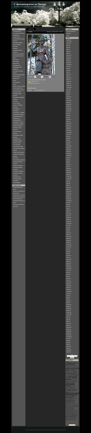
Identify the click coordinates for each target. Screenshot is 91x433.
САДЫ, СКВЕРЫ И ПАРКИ (18, 146)
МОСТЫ (14, 80)
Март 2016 (68, 189)
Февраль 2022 (68, 55)
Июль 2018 (68, 136)
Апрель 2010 (68, 323)
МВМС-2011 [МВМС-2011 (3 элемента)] (68, 387)
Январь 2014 (68, 238)
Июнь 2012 (68, 274)
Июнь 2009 (68, 342)
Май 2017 (68, 162)
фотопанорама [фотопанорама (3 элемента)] (70, 419)
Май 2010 (68, 321)
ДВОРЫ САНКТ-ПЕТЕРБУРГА (18, 54)
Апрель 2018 (68, 142)
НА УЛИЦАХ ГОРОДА (17, 91)
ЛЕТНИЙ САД (15, 69)
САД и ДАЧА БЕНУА (16, 144)
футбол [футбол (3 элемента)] (75, 419)
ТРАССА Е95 (15, 163)
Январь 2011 (68, 306)
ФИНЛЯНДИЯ (15, 180)
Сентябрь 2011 (68, 291)
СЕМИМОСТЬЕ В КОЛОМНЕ (18, 152)
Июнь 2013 (68, 251)
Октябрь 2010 (68, 312)
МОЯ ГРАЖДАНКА (16, 82)
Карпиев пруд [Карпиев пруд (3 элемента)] (68, 381)
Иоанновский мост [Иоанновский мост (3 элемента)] (74, 379)
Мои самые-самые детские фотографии (23, 25)
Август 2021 (68, 66)
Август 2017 (68, 157)
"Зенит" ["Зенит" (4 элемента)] (67, 361)
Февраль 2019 (68, 123)
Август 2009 (68, 338)
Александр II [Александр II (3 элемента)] (68, 367)
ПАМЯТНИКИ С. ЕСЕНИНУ (18, 122)
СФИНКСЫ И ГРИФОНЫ (17, 161)
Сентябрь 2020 (68, 87)
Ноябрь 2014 (68, 219)
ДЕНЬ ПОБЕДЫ (16, 61)
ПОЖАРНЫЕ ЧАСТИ (17, 139)
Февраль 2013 (68, 259)
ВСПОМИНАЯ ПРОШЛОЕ (18, 42)
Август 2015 (68, 202)
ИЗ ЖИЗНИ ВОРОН (16, 65)
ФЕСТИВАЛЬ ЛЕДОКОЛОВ (18, 171)
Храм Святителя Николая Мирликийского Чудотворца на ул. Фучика (19, 200)
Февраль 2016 (68, 191)
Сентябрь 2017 (68, 155)
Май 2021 (68, 72)
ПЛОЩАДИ (15, 137)
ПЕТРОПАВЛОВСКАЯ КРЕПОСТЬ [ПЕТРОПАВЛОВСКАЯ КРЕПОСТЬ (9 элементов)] (77, 394)
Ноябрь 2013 (68, 242)
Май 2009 (68, 344)
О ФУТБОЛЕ (15, 101)
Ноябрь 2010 (68, 310)
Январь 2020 (68, 102)
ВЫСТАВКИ (15, 46)
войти (33, 90)
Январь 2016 (68, 193)
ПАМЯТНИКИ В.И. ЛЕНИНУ (18, 114)
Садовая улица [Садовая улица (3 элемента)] (68, 396)
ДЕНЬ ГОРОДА (16, 59)
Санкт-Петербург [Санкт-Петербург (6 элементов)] (71, 397)
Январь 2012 (68, 283)
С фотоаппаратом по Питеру (30, 4)
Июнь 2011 (68, 297)
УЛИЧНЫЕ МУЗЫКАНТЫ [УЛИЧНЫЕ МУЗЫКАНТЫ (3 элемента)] (70, 402)
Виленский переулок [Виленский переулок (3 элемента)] (69, 374)
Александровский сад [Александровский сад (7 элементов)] (73, 369)
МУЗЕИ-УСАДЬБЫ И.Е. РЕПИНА (19, 86)
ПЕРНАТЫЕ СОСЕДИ (17, 127)
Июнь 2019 (68, 115)
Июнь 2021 (68, 70)
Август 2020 (68, 89)
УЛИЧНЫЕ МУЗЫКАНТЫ (18, 165)
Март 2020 (68, 98)
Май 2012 (68, 276)
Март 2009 (68, 348)
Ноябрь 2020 (68, 83)
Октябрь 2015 (68, 198)
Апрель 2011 (68, 300)
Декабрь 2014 (68, 217)
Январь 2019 (68, 125)
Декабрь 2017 (68, 149)
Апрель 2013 (68, 255)
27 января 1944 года (16, 37)
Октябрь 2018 (68, 130)
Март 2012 (68, 280)
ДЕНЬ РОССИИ (16, 63)
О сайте (38, 25)
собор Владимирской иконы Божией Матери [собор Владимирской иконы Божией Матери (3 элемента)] (72, 418)
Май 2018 (68, 140)
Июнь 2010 (68, 319)
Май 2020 (68, 94)
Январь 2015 (68, 215)
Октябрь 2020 (68, 85)
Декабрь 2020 (68, 81)
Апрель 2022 (68, 51)
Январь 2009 (68, 351)
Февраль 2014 (68, 236)
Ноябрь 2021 (68, 60)
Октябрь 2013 (68, 244)
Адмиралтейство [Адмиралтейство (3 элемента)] (74, 365)
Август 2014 (68, 225)
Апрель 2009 (68, 346)
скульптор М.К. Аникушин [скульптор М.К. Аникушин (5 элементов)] (72, 415)
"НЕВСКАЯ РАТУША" (17, 31)
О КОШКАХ (15, 99)
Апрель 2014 (68, 232)
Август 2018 (68, 134)
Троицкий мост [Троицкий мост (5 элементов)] (70, 401)
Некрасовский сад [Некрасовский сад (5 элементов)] (71, 391)
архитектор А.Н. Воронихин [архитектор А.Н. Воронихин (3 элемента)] (70, 403)
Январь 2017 (68, 170)
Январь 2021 (68, 79)
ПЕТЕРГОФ (15, 129)
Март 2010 (68, 325)
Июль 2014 (68, 227)
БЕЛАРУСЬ (15, 40)
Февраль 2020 (68, 100)
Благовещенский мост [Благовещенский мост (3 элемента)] (69, 371)
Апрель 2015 (68, 210)
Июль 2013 (68, 249)
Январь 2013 (68, 261)
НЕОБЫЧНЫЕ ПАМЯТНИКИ (18, 97)
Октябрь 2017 (68, 153)
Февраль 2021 (68, 77)
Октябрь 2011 (68, 289)
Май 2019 (68, 117)
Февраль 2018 (68, 145)
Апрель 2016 (68, 187)
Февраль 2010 (68, 327)
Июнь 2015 (68, 206)
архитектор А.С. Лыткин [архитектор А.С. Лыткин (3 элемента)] (70, 404)
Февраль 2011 (68, 304)
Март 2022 (68, 53)
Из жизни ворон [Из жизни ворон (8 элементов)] (71, 379)
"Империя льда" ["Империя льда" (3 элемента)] (68, 365)
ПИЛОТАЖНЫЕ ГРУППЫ (18, 135)
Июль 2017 (68, 159)
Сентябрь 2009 (68, 336)
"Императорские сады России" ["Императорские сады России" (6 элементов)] (71, 363)
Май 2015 (68, 208)
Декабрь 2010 (68, 308)
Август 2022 (68, 43)
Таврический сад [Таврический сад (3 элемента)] (72, 399)
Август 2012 (68, 270)
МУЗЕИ (14, 84)
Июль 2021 (68, 68)
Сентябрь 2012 (68, 268)
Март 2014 (68, 234)
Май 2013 (68, 253)
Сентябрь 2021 (68, 64)
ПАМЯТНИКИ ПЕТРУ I (17, 120)
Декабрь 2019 (68, 104)
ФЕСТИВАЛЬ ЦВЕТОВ (17, 178)
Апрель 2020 (68, 96)
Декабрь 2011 (68, 285)
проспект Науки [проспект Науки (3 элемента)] (68, 415)
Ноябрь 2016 (68, 174)
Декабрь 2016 (68, 172)
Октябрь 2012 (68, 266)
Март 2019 (68, 121)
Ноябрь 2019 (68, 106)
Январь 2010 (68, 329)
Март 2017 (68, 166)
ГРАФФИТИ (15, 48)
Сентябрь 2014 (68, 223)
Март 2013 (68, 257)
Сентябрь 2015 (68, 200)
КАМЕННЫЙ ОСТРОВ (17, 67)
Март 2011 (68, 302)
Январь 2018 (68, 147)
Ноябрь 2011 (68, 287)
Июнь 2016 (68, 183)
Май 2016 (68, 185)
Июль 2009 (68, 340)
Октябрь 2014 (68, 221)
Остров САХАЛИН (16, 103)
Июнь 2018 (68, 138)
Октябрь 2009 (68, 334)
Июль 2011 (68, 295)
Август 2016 (68, 179)
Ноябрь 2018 (68, 128)
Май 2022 (68, 49)
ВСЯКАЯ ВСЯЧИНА (16, 44)
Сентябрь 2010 (68, 314)
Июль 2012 (68, 272)
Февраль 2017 (68, 168)
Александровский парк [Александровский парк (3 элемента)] (74, 367)
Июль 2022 (68, 45)
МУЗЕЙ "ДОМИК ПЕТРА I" (18, 88)
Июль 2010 (68, 317)
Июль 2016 (68, 181)
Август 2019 (68, 111)
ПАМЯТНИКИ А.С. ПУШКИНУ (19, 112)
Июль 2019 (68, 113)
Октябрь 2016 (68, 176)
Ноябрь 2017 (68, 151)
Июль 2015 (68, 204)
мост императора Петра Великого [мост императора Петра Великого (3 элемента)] (71, 412)
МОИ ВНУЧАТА (16, 78)
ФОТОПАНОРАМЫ (16, 182)
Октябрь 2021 (68, 62)
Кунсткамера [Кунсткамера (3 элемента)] (72, 382)
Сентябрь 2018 (68, 132)
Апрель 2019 (68, 119)
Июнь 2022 (68, 47)
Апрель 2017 (68, 164)
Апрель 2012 (68, 278)
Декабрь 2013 (68, 240)
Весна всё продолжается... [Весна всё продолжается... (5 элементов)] (72, 372)
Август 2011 (68, 293)
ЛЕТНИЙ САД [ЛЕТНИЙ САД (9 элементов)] (70, 385)
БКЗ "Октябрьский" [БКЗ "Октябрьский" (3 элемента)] (71, 370)
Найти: (72, 354)
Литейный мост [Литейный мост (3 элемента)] (73, 386)
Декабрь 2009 (68, 331)
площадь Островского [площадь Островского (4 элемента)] (71, 413)
